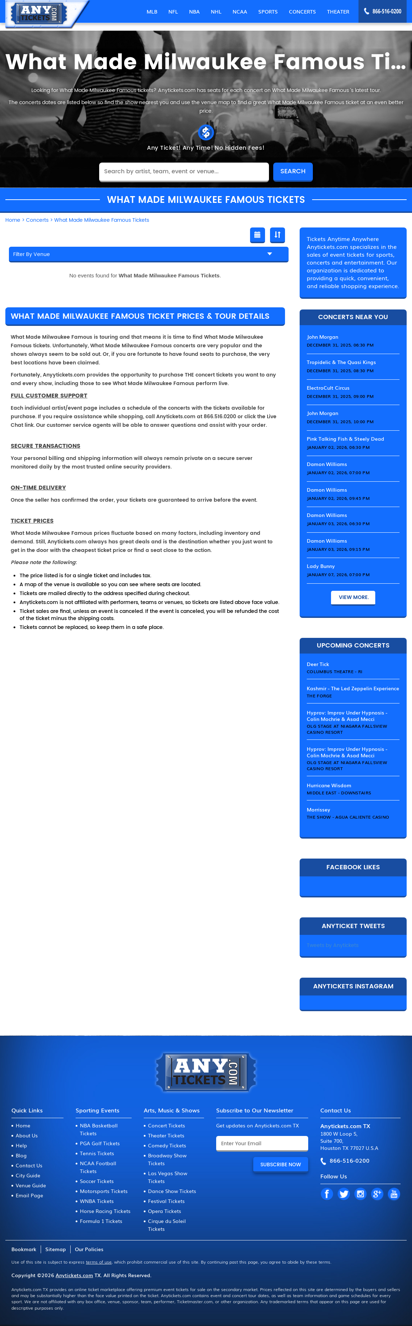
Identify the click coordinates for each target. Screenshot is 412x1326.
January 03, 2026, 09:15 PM (338, 549)
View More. (353, 597)
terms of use (99, 1262)
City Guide (28, 1175)
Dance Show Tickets (172, 1190)
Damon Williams (327, 464)
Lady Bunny (321, 566)
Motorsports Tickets (104, 1190)
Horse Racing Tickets (105, 1210)
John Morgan (322, 336)
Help (21, 1145)
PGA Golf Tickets (100, 1143)
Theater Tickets (166, 1135)
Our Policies (89, 1249)
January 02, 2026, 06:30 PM (338, 447)
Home (23, 1125)
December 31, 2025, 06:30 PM (340, 345)
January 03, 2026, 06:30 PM (338, 523)
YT (393, 1194)
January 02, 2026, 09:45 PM (338, 498)
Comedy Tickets (167, 1145)
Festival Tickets (166, 1200)
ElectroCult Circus (328, 387)
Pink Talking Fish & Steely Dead (345, 438)
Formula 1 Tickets (101, 1220)
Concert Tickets (166, 1125)
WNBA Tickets (97, 1200)
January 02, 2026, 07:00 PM (338, 472)
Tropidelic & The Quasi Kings (341, 362)
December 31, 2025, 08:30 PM (340, 370)
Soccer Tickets (97, 1180)
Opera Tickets (164, 1210)
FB (326, 1194)
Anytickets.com (74, 1275)
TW (343, 1194)
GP (377, 1194)
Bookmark (23, 1249)
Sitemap (55, 1249)
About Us (27, 1135)
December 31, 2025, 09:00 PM (340, 396)
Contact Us (29, 1165)
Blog (21, 1155)
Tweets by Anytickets (332, 945)
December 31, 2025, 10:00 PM (340, 421)
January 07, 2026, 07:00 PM (338, 574)
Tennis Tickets (97, 1153)
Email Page (29, 1195)
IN (360, 1194)
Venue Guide (31, 1185)
